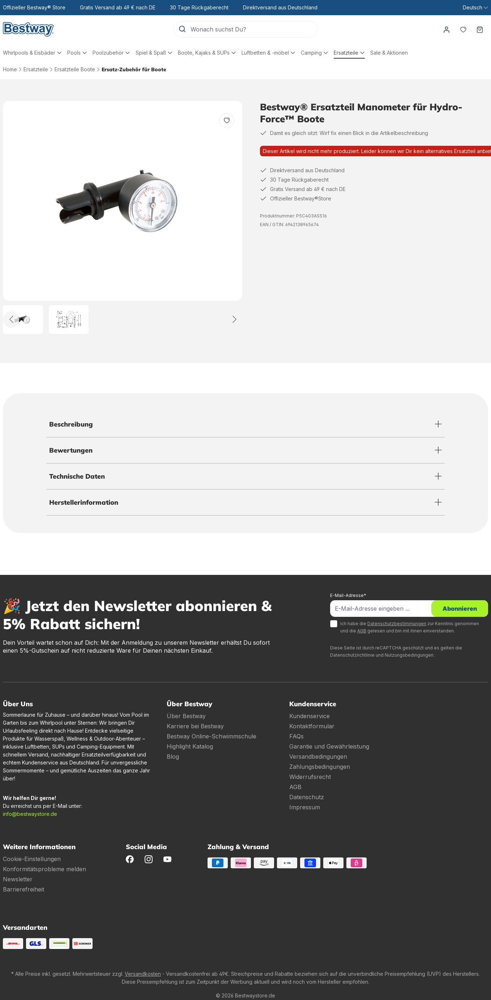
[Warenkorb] (479, 29)
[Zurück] (11, 319)
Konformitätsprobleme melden (44, 869)
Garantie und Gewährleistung (329, 746)
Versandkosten (143, 974)
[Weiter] (234, 319)
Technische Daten (77, 476)
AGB (361, 631)
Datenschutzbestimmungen (396, 623)
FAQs (296, 736)
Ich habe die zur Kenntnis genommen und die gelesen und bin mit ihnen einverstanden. (409, 627)
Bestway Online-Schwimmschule (211, 736)
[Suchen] (182, 29)
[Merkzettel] (463, 29)
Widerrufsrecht (310, 776)
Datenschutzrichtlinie (352, 655)
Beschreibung (71, 424)
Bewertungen (71, 450)
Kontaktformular (311, 726)
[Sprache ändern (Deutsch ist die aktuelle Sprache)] (475, 7)
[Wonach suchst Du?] (254, 29)
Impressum (304, 807)
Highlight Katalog (190, 746)
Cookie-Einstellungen (32, 859)
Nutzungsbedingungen (409, 655)
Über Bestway (186, 716)
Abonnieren (460, 608)
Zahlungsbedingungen (319, 766)
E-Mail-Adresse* (348, 595)
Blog (173, 756)
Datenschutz (306, 797)
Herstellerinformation (83, 502)
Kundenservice (309, 716)
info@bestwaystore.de (30, 814)
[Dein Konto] (446, 29)
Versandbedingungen (318, 756)
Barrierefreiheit (23, 889)
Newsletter (18, 879)
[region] (123, 217)
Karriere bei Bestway (195, 726)
